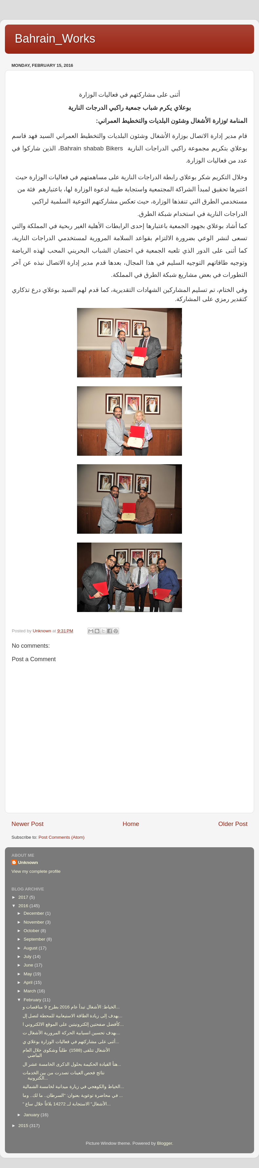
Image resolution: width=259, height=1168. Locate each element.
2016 (24, 905)
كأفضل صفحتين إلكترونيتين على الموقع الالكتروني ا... (73, 1024)
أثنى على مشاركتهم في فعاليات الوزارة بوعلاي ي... (71, 1041)
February (33, 999)
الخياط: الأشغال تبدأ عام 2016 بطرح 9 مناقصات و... (71, 1007)
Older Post (233, 823)
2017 (24, 897)
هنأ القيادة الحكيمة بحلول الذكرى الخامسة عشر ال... (72, 1064)
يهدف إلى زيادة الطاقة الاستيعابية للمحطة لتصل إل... (73, 1015)
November (34, 922)
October (32, 930)
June (29, 965)
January (32, 1114)
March (30, 990)
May (28, 973)
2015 (24, 1125)
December (34, 913)
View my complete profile (36, 871)
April (29, 982)
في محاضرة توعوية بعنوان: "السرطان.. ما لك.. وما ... (73, 1095)
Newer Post (27, 823)
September (35, 939)
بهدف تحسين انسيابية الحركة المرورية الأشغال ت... (71, 1032)
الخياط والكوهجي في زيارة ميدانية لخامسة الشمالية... (73, 1086)
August (31, 948)
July (28, 956)
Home (131, 823)
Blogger (164, 1143)
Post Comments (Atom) (62, 837)
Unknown (28, 862)
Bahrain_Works (55, 38)
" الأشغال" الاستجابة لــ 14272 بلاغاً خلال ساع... (67, 1103)
